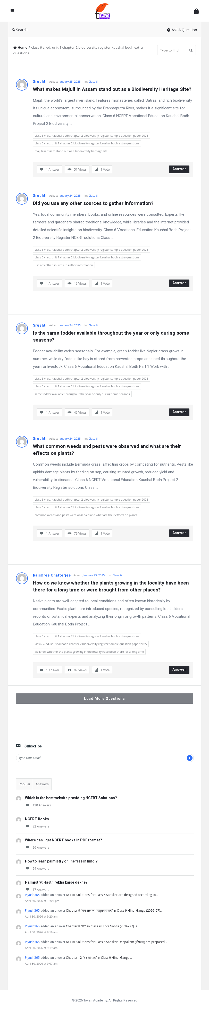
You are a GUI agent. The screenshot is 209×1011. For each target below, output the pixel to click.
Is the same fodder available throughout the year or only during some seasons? (111, 336)
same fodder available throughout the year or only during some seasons (82, 394)
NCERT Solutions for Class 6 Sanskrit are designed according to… (112, 895)
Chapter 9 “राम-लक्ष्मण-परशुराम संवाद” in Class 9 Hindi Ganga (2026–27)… (114, 910)
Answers (42, 784)
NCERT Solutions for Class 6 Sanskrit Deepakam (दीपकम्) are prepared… (116, 942)
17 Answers (37, 889)
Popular (24, 784)
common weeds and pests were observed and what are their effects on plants (86, 515)
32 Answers (37, 826)
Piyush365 (32, 895)
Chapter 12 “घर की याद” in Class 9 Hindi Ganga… (99, 957)
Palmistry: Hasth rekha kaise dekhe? (56, 882)
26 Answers (37, 847)
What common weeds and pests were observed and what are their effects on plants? (107, 449)
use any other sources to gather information (64, 265)
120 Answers (38, 805)
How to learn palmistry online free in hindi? (61, 861)
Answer (179, 169)
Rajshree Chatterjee (52, 575)
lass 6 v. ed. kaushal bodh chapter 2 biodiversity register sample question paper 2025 (91, 644)
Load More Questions (104, 698)
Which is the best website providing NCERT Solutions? (71, 798)
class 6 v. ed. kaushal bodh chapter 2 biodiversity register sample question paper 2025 (91, 135)
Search (20, 29)
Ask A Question (182, 29)
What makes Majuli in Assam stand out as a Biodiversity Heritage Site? (112, 89)
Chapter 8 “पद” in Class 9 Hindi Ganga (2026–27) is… (102, 926)
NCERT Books (37, 819)
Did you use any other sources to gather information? (93, 203)
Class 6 (92, 81)
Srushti (40, 82)
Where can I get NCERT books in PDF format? (63, 840)
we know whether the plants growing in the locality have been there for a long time (89, 651)
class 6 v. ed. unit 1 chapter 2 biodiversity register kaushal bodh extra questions (87, 143)
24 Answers (37, 868)
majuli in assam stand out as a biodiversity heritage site (71, 151)
